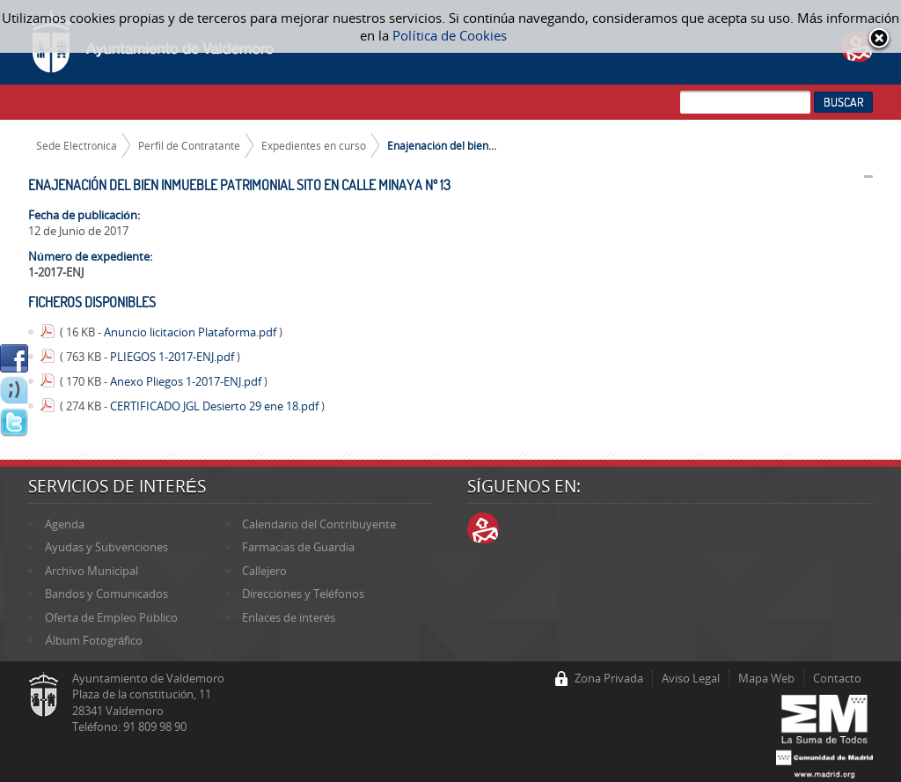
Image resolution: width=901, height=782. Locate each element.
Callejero (264, 571)
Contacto (837, 678)
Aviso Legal (691, 678)
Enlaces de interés (288, 617)
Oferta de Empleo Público (111, 617)
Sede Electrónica (77, 145)
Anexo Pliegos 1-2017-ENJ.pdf (187, 381)
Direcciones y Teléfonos (303, 593)
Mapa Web (766, 678)
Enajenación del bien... (441, 145)
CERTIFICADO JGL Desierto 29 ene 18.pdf (215, 406)
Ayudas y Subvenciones (106, 547)
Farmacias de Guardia (298, 547)
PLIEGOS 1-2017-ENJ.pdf (173, 357)
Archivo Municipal (91, 571)
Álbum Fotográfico (94, 640)
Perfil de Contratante (189, 145)
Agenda (64, 524)
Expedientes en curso (313, 145)
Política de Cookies (449, 35)
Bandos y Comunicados (106, 593)
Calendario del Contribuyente (319, 524)
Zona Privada (609, 678)
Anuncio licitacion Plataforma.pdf (191, 332)
